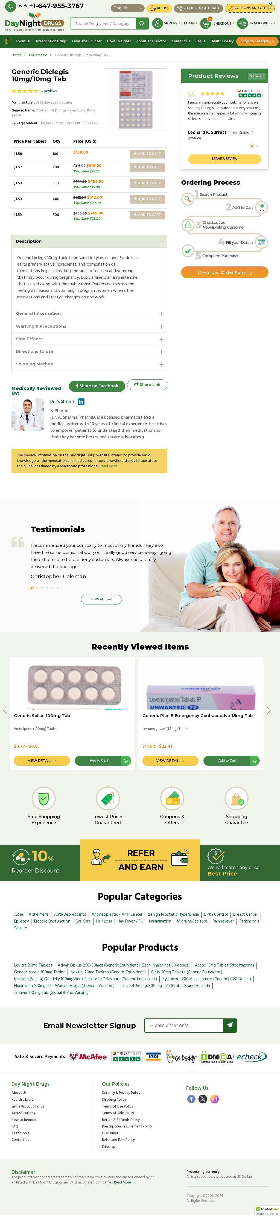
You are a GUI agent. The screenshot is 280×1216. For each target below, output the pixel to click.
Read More (122, 1184)
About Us (23, 40)
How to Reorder (23, 1121)
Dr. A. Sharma (62, 403)
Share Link (147, 386)
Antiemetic (37, 54)
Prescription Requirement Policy (127, 1128)
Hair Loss (104, 923)
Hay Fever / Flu (131, 923)
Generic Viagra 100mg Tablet (39, 973)
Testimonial (20, 1135)
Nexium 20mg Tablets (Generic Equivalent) (108, 973)
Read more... (109, 468)
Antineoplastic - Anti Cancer (117, 916)
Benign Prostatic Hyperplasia (173, 916)
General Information (39, 312)
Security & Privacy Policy (121, 1094)
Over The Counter (87, 40)
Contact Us (181, 40)
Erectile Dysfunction (52, 923)
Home (16, 54)
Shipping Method (36, 365)
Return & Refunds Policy (121, 1121)
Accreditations (23, 1114)
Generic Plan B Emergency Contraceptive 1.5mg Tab (197, 716)
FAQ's (200, 40)
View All (256, 75)
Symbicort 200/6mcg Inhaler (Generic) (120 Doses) (206, 980)
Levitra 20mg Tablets (33, 967)
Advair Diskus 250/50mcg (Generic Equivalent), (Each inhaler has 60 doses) (123, 967)
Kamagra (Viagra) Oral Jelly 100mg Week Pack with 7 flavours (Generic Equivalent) (85, 980)
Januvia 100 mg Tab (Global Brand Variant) (51, 994)
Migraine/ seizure (192, 923)
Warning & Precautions (43, 325)
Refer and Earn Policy (118, 1141)
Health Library (222, 40)
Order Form (222, 271)
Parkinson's (249, 923)
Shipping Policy (114, 1101)
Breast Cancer (245, 916)
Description (29, 240)
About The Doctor (151, 40)
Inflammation (160, 923)
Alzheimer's (39, 916)
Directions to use (36, 352)
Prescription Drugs (51, 40)
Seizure (20, 929)
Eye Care (83, 923)
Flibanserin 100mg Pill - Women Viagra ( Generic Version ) (64, 987)
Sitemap (108, 1148)
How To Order (119, 40)
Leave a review (224, 158)
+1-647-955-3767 (57, 6)
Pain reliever (223, 923)
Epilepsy (21, 923)
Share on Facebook (95, 386)
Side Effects (30, 339)
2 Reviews (49, 90)
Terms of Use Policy (117, 1108)
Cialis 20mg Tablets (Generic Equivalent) (186, 973)
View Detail (39, 762)
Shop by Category (255, 40)
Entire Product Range (28, 1108)
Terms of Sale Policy (118, 1114)
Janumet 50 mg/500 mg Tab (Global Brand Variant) (165, 987)
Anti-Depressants (70, 916)
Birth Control (216, 916)
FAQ (14, 1128)
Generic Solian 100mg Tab (42, 716)
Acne (18, 916)
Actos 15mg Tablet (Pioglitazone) (224, 967)
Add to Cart (147, 153)
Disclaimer (110, 1135)
